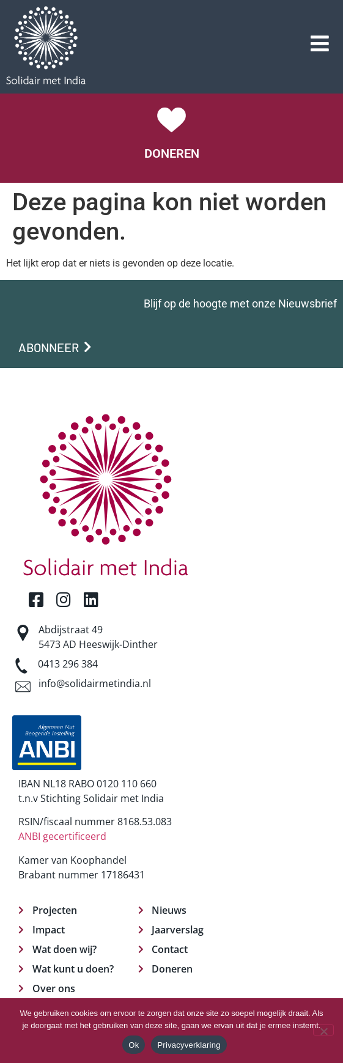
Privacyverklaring (188, 1045)
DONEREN (171, 153)
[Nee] (323, 1029)
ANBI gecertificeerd (62, 836)
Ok (133, 1045)
